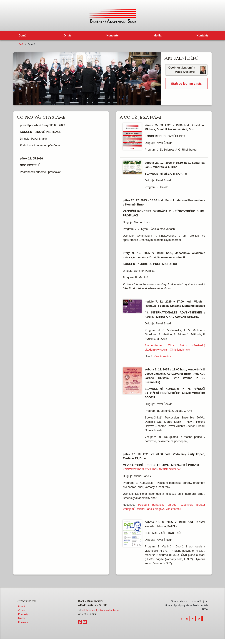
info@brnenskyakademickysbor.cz (101, 610)
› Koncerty (22, 614)
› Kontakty (22, 622)
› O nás (21, 610)
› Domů (21, 606)
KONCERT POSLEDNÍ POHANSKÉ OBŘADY (151, 469)
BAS (20, 44)
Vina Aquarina (162, 356)
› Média (21, 618)
